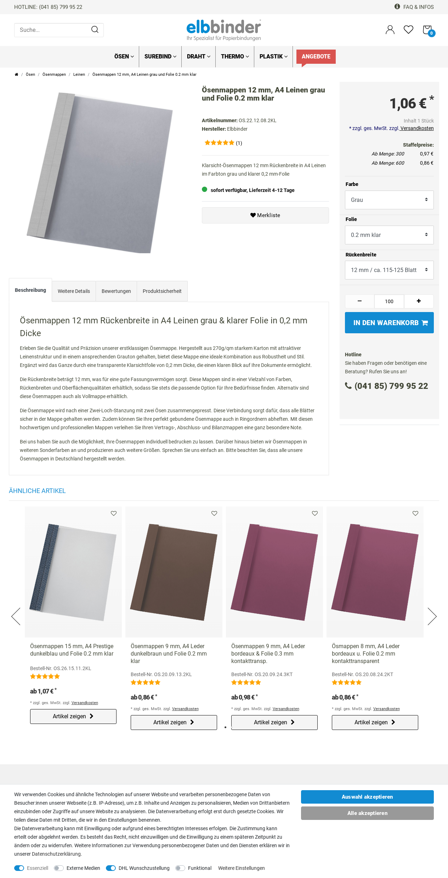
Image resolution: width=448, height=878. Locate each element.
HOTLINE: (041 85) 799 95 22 (48, 7)
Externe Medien (83, 868)
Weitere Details (74, 291)
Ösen (124, 56)
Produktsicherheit (162, 291)
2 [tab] (232, 726)
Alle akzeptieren (367, 813)
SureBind (160, 56)
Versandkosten (416, 128)
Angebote (316, 56)
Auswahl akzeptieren (367, 797)
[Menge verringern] (360, 301)
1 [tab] (225, 726)
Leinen (79, 74)
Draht (198, 56)
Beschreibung (30, 289)
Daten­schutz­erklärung (56, 854)
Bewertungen (116, 291)
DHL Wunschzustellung (144, 868)
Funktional (199, 868)
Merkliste (265, 215)
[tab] (30, 291)
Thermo (235, 56)
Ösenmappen (54, 74)
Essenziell (37, 868)
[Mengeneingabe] (389, 301)
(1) (239, 143)
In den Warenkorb (390, 322)
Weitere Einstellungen (241, 868)
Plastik (274, 56)
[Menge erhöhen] (419, 301)
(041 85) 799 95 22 (386, 386)
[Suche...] (59, 30)
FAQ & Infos (414, 7)
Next (431, 607)
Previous (16, 607)
